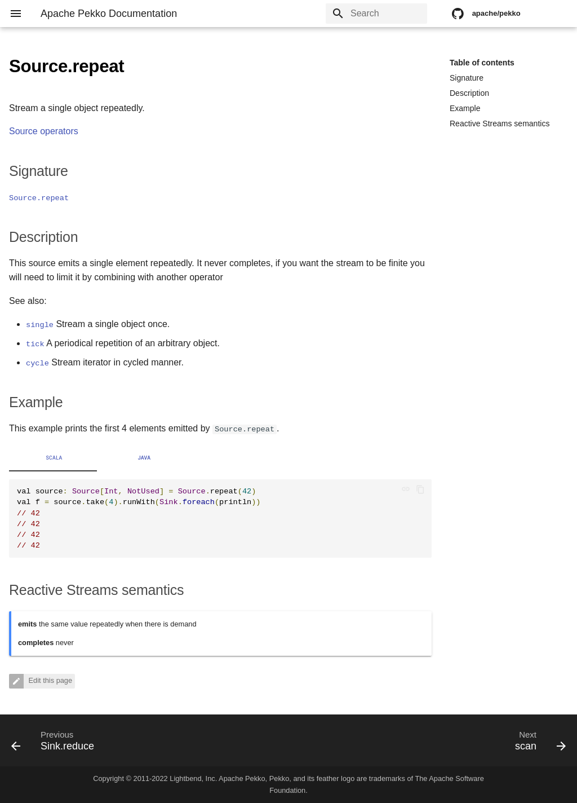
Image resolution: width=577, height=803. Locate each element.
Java (144, 458)
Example (465, 108)
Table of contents (482, 62)
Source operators (43, 131)
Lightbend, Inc (192, 778)
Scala (54, 458)
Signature (466, 77)
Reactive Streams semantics (499, 123)
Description (469, 93)
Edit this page (49, 681)
